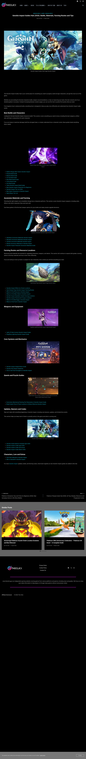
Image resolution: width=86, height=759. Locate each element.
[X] (80, 1)
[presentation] (22, 524)
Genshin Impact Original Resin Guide (16, 366)
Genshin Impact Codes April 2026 (15, 445)
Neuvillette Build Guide (12, 179)
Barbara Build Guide (11, 175)
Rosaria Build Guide (11, 173)
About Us (59, 5)
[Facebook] (77, 1)
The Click (40, 18)
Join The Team (51, 5)
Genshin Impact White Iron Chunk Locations (18, 288)
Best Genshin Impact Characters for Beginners (18, 187)
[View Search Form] (83, 5)
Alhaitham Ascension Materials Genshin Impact (19, 237)
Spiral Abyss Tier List (12, 193)
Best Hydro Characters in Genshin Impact (17, 191)
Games (43, 13)
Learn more (42, 755)
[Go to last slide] (4, 530)
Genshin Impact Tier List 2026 (14, 189)
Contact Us (43, 570)
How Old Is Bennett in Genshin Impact (16, 457)
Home (21, 5)
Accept (80, 755)
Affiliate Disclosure (7, 595)
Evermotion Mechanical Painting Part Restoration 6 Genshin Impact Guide (26, 402)
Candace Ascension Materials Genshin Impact (18, 241)
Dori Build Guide (10, 183)
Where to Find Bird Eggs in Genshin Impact (17, 300)
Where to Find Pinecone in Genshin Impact (17, 292)
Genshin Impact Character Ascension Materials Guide (20, 245)
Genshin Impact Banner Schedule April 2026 (18, 443)
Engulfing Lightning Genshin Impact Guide (17, 334)
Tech (65, 5)
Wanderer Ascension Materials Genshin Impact (19, 239)
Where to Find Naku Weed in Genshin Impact (18, 294)
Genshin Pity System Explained (14, 368)
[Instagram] (83, 1)
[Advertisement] (43, 83)
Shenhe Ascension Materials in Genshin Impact (19, 243)
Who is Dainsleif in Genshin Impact (15, 459)
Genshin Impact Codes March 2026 (15, 449)
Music (32, 5)
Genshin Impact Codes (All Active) (15, 447)
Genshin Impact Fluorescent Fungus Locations (19, 298)
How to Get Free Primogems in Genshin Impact (19, 370)
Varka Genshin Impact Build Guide (15, 185)
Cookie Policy (43, 568)
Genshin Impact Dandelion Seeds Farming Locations (20, 296)
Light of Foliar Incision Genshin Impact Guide (18, 332)
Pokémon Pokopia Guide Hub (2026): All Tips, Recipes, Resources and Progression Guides (64, 495)
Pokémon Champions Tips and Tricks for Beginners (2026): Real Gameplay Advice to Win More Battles (22, 495)
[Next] (82, 530)
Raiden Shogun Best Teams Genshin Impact (18, 171)
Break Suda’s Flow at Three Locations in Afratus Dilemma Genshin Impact (26, 404)
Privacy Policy (43, 565)
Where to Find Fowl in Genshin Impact (16, 301)
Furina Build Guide (11, 181)
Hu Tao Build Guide (11, 177)
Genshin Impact (37, 13)
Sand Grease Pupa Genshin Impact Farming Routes (20, 290)
